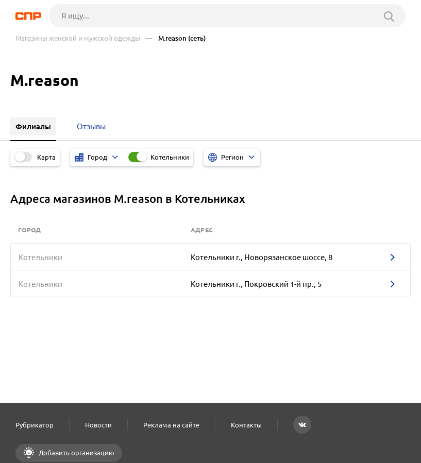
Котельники (169, 157)
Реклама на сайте (171, 425)
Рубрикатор (34, 425)
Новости (98, 425)
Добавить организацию (75, 453)
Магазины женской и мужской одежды (77, 38)
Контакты (246, 425)
